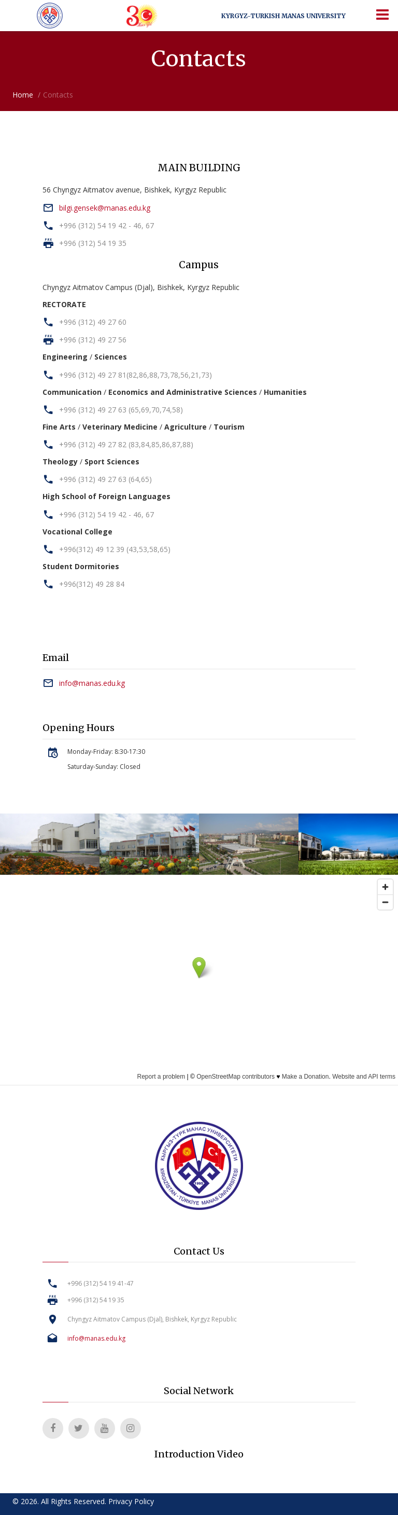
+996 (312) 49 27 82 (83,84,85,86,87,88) (126, 444)
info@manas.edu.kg (92, 683)
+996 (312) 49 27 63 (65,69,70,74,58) (121, 410)
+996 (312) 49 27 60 (92, 322)
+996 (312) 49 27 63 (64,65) (105, 479)
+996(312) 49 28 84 (91, 584)
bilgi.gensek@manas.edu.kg (104, 208)
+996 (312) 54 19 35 (92, 243)
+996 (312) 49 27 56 (92, 340)
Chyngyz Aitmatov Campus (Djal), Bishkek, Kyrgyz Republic (152, 1319)
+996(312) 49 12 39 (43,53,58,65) (114, 549)
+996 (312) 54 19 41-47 (100, 1283)
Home (22, 95)
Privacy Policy (131, 1501)
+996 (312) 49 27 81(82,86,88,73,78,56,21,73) (135, 375)
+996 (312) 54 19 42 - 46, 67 (106, 225)
